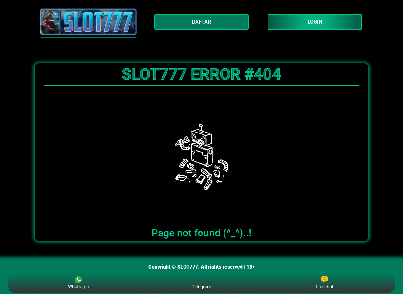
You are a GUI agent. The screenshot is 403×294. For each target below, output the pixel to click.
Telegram (201, 283)
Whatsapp (78, 283)
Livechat (324, 283)
